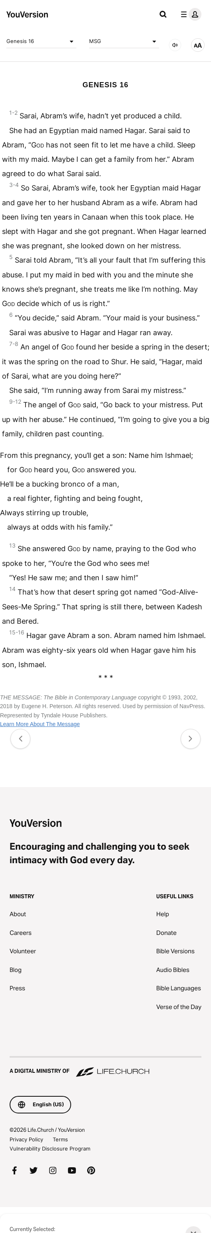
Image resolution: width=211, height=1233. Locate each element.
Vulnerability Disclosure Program (50, 1148)
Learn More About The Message (40, 724)
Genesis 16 (41, 41)
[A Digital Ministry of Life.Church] (105, 1067)
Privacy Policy (26, 1139)
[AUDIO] (175, 45)
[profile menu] (189, 14)
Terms (60, 1139)
